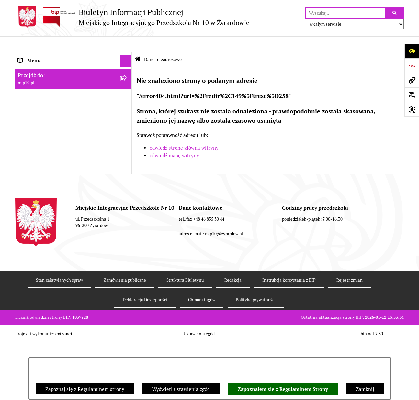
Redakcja (233, 337)
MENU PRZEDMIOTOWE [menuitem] (45, 81)
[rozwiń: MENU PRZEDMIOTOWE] (127, 81)
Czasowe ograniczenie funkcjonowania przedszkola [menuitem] (60, 169)
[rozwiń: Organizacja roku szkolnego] (127, 154)
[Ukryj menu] (126, 45)
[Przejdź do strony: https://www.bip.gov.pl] (411, 65)
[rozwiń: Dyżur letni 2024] (127, 191)
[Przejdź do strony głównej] (132, 17)
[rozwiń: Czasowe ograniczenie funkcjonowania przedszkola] (127, 166)
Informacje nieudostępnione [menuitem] (49, 117)
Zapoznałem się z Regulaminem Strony (283, 389)
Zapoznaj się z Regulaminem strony (84, 389)
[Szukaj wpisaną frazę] (395, 13)
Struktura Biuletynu (185, 337)
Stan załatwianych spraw (59, 337)
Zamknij (365, 389)
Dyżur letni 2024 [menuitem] (36, 190)
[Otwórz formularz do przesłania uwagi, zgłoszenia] (411, 94)
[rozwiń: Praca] (127, 105)
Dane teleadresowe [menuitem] (39, 56)
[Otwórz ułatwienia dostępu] (411, 51)
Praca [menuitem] (24, 105)
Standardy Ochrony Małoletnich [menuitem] (53, 203)
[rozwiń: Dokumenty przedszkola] (127, 93)
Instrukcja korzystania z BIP (289, 337)
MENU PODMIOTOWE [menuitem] (42, 68)
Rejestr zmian (349, 337)
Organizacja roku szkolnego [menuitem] (48, 154)
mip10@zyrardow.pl (224, 291)
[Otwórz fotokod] (411, 109)
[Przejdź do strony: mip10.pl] (411, 80)
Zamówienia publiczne (125, 337)
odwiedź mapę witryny (174, 139)
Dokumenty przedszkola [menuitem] (44, 93)
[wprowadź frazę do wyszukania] (345, 13)
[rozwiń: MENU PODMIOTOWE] (127, 69)
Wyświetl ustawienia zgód (181, 389)
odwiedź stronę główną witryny (184, 131)
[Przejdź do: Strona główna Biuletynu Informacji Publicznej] (138, 43)
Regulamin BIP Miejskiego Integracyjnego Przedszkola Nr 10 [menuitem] (64, 133)
